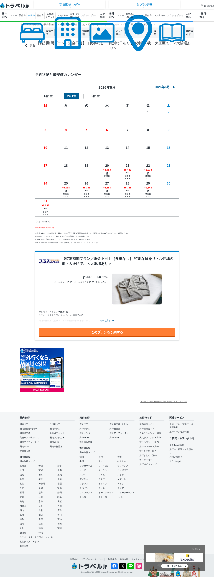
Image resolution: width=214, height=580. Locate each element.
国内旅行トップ (27, 461)
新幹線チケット (57, 433)
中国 (82, 461)
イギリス (121, 479)
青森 (41, 466)
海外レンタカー (87, 433)
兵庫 (59, 506)
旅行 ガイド (203, 15)
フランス (84, 483)
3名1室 (95, 96)
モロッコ (102, 497)
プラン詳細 (144, 60)
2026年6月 (164, 87)
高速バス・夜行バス (29, 437)
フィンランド (86, 492)
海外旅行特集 (86, 442)
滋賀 (22, 501)
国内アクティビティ (29, 442)
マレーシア (122, 466)
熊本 (41, 528)
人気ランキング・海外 (150, 437)
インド (83, 470)
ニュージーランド (125, 492)
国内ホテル (55, 428)
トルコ (83, 497)
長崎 (59, 524)
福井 (41, 492)
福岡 (22, 524)
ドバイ (120, 497)
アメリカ (84, 479)
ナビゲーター (145, 460)
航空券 (22, 15)
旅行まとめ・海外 (148, 455)
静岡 (59, 492)
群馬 (22, 479)
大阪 (59, 501)
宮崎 (59, 528)
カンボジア (122, 470)
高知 (59, 519)
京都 (41, 501)
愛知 (22, 497)
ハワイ (83, 474)
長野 (22, 488)
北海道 (23, 466)
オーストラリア (105, 492)
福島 (22, 474)
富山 (59, 488)
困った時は (207, 5)
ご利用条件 (111, 559)
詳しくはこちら (174, 566)
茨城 (59, 474)
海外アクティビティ (119, 433)
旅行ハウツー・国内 (149, 442)
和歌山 (23, 506)
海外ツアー (85, 424)
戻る (30, 45)
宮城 (41, 470)
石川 (22, 492)
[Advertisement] (100, 370)
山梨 (59, 483)
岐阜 (59, 497)
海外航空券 (114, 428)
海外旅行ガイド (146, 428)
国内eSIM (24, 446)
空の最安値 (25, 451)
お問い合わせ (175, 457)
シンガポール (86, 466)
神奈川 (42, 483)
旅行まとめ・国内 (148, 451)
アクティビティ (89, 15)
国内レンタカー (57, 437)
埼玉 (41, 479)
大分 (22, 528)
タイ (100, 461)
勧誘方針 (124, 559)
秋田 (22, 470)
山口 (41, 515)
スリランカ (103, 470)
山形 (59, 470)
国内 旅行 (4, 15)
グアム (101, 474)
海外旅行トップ (87, 452)
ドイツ (120, 483)
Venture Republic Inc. (109, 572)
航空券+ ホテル (130, 15)
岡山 (22, 510)
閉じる (197, 549)
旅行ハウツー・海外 (149, 446)
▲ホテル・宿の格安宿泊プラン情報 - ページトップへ (163, 401)
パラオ (120, 474)
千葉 (59, 479)
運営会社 (74, 559)
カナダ (101, 479)
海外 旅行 (111, 15)
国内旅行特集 (56, 446)
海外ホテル (85, 428)
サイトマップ (137, 559)
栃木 (41, 474)
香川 (59, 515)
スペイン (84, 488)
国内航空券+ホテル (29, 428)
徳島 (22, 519)
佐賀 (41, 524)
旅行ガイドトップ (148, 464)
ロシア (120, 488)
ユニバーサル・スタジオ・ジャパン (37, 537)
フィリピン (103, 466)
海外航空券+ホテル (118, 424)
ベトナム (121, 461)
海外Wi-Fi (84, 437)
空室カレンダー (69, 60)
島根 (22, 515)
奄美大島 (24, 546)
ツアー (13, 15)
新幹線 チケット (50, 15)
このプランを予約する (107, 332)
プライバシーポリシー (92, 559)
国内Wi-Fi (54, 442)
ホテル (31, 15)
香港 (119, 457)
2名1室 (71, 96)
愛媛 (41, 519)
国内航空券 (25, 433)
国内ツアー (25, 424)
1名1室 (48, 96)
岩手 (59, 466)
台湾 (100, 457)
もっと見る (105, 320)
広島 (59, 510)
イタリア (102, 483)
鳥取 (41, 510)
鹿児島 (23, 532)
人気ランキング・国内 (150, 433)
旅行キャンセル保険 (179, 431)
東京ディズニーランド (30, 541)
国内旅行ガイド (146, 424)
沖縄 (41, 532)
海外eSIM (114, 437)
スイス (101, 488)
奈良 (41, 506)
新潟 (41, 488)
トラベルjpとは (176, 461)
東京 (22, 483)
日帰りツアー (56, 424)
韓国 (82, 457)
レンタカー (62, 15)
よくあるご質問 (176, 445)
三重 (41, 497)
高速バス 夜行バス (74, 15)
